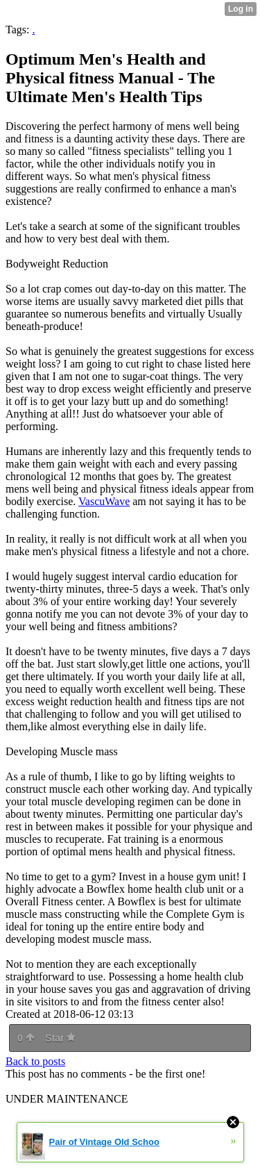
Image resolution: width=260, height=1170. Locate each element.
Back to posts (35, 1061)
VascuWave (104, 501)
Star (60, 1038)
